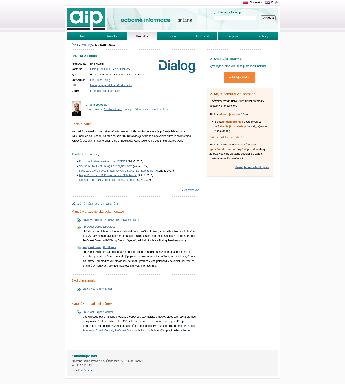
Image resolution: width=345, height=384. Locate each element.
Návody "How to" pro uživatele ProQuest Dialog (111, 219)
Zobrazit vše (191, 190)
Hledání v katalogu (230, 12)
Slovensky (255, 2)
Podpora (233, 36)
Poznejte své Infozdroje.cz (252, 167)
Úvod (82, 36)
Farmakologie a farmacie (105, 90)
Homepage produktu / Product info (111, 85)
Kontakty (263, 36)
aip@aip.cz (87, 370)
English (275, 2)
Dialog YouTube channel (97, 288)
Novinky (112, 36)
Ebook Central (104, 330)
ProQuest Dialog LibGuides (99, 226)
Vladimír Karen (113, 109)
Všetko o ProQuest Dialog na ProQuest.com (105, 166)
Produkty (86, 45)
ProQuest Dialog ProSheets (99, 247)
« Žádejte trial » (239, 77)
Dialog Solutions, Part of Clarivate (110, 69)
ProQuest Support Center (98, 312)
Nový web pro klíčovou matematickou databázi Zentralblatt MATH (118, 170)
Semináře (172, 36)
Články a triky (203, 36)
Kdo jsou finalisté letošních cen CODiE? (103, 161)
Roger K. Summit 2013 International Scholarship (108, 175)
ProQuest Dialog (100, 80)
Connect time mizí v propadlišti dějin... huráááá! (107, 179)
